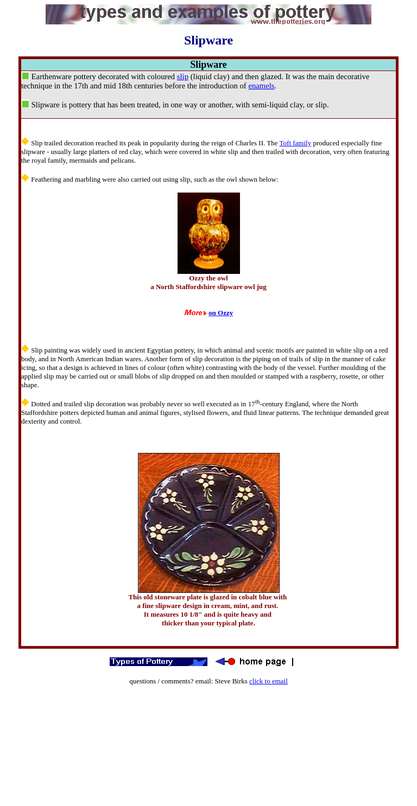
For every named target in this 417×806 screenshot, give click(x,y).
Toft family (296, 143)
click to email (268, 681)
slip (182, 76)
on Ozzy (220, 313)
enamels (261, 85)
